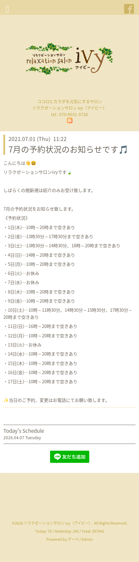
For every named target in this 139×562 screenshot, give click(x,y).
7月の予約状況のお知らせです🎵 (68, 149)
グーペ (73, 539)
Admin (87, 539)
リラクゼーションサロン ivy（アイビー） (58, 523)
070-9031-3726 (73, 114)
